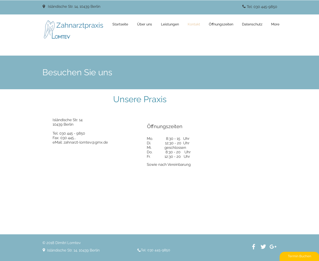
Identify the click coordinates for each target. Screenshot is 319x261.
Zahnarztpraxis (79, 25)
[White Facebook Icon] (253, 246)
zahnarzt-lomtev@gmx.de (86, 142)
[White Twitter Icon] (263, 246)
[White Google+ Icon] (273, 246)
